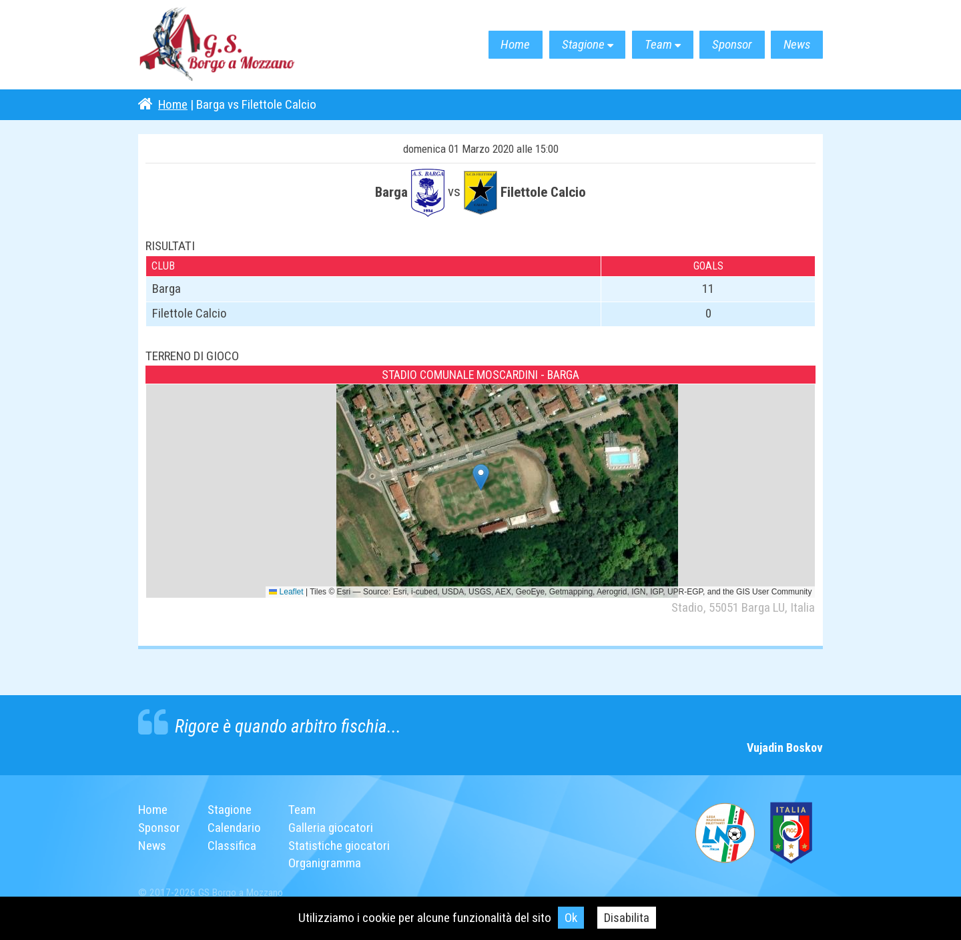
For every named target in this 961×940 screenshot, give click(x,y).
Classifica (232, 845)
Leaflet (286, 591)
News (796, 45)
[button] (480, 477)
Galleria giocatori (330, 827)
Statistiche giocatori (339, 845)
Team (656, 45)
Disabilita (627, 917)
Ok (571, 917)
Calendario (234, 827)
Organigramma (324, 863)
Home (512, 45)
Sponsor (731, 45)
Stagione (580, 45)
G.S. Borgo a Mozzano (218, 45)
